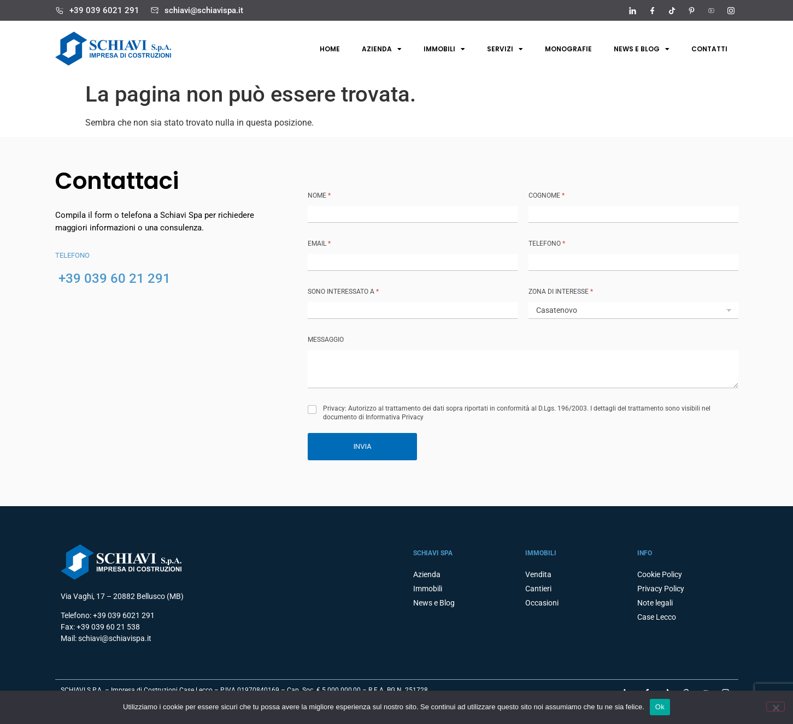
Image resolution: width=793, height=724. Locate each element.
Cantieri (538, 588)
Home (330, 49)
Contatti (709, 49)
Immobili (444, 49)
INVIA (363, 446)
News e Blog (641, 49)
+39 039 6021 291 (104, 10)
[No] (775, 706)
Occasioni (542, 602)
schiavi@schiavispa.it (204, 10)
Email (319, 243)
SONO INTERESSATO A (343, 291)
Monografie (568, 49)
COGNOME (546, 195)
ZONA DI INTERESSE (560, 291)
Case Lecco (656, 617)
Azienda (382, 49)
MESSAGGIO (326, 339)
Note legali (655, 602)
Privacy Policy (660, 588)
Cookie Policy (659, 574)
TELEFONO (546, 243)
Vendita (538, 574)
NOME (319, 195)
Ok (660, 707)
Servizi (505, 49)
